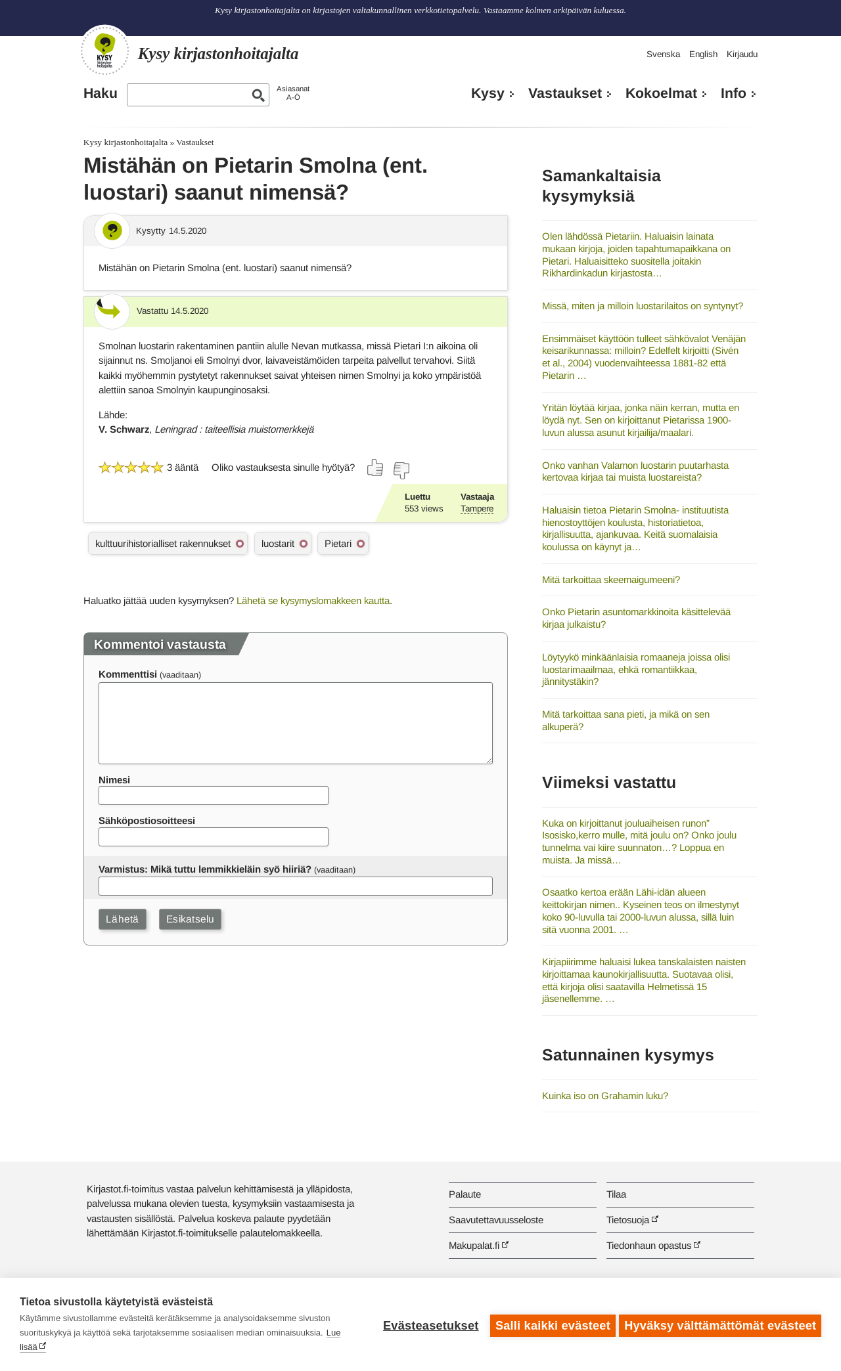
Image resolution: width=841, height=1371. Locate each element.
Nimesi (114, 779)
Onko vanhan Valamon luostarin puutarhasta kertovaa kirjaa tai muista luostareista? (635, 471)
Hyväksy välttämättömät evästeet (720, 1324)
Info (733, 93)
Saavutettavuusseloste (496, 1219)
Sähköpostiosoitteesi (147, 820)
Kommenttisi (128, 674)
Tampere (477, 508)
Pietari (338, 543)
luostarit (277, 543)
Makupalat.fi (474, 1245)
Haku (100, 93)
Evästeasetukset (428, 1324)
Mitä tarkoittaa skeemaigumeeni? (611, 579)
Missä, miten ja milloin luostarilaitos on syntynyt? (642, 305)
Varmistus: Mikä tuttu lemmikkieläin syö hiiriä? (205, 869)
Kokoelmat (661, 93)
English (703, 54)
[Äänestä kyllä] (375, 467)
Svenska (663, 54)
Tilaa (616, 1194)
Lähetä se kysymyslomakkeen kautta (313, 600)
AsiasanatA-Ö (293, 93)
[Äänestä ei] (400, 470)
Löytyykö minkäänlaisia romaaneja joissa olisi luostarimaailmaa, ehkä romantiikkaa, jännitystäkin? (636, 669)
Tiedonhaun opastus (648, 1245)
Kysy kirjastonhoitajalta (125, 142)
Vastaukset (565, 93)
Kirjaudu (742, 54)
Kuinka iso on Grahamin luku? (605, 1095)
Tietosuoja (627, 1219)
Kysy (488, 93)
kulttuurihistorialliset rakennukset (163, 543)
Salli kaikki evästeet (550, 1324)
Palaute (465, 1194)
